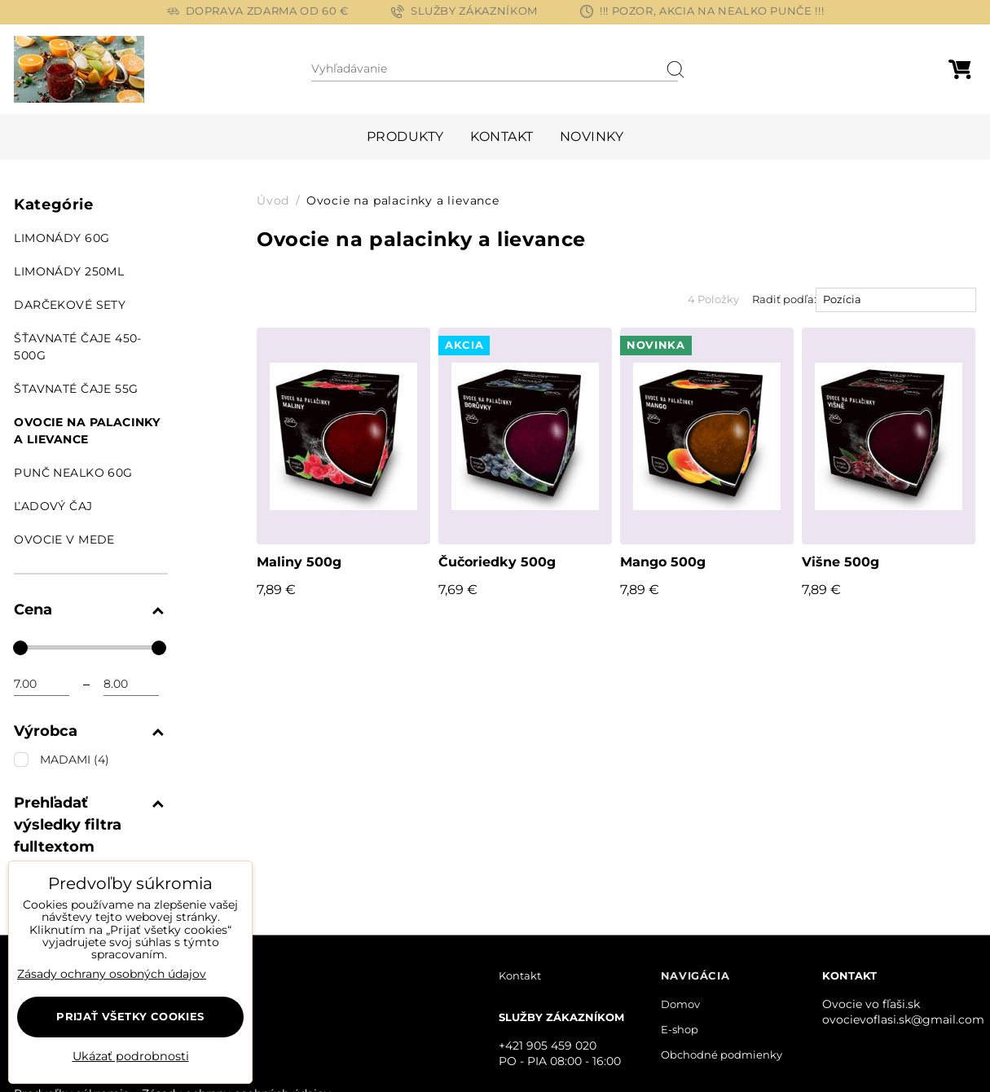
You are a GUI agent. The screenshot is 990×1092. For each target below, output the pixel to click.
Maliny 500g (299, 562)
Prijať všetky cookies (130, 1016)
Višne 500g (840, 562)
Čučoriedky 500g (497, 562)
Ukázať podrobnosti (131, 1056)
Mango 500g (663, 562)
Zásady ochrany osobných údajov (111, 974)
